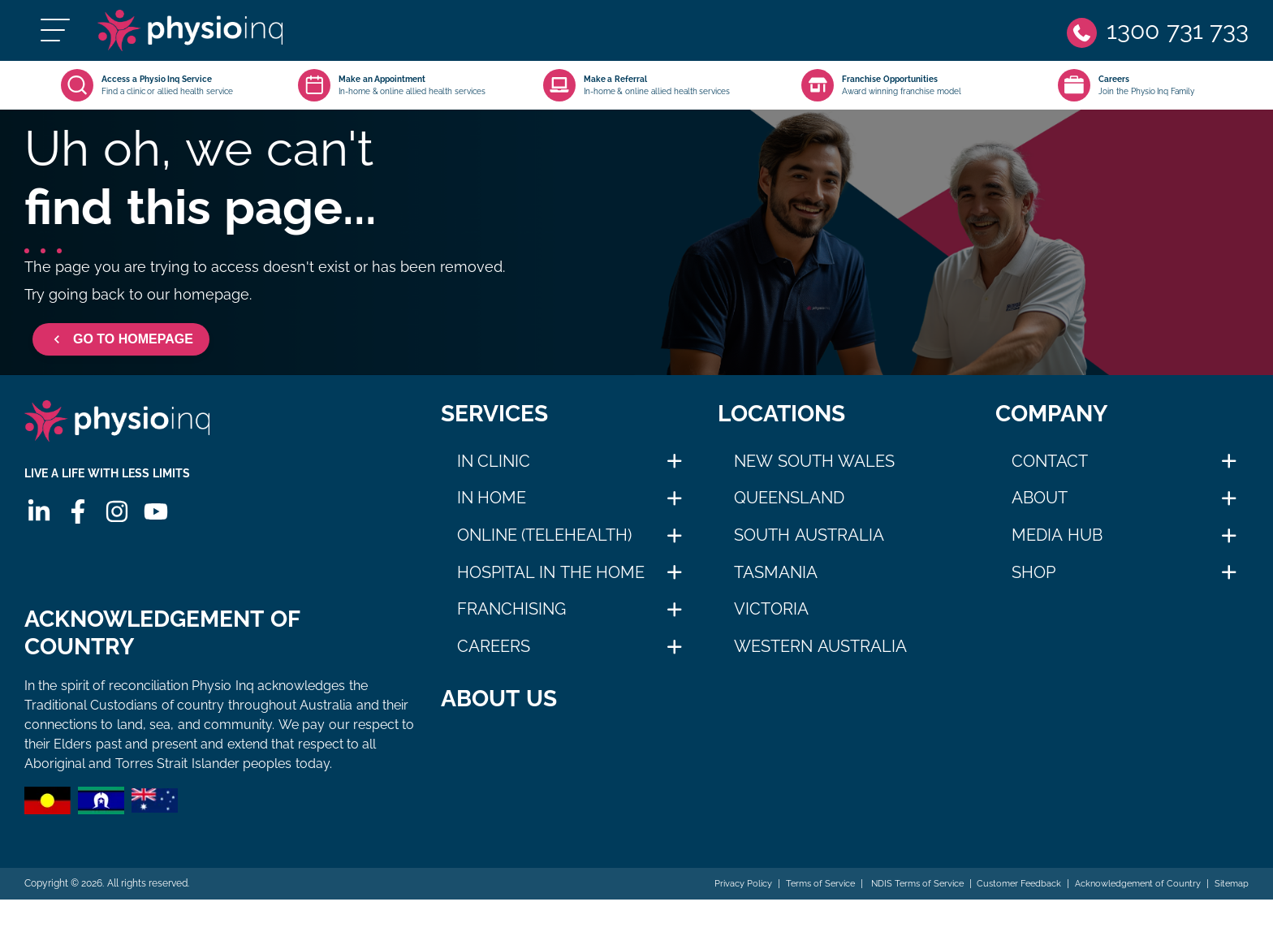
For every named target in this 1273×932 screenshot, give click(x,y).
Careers (493, 662)
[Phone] (1155, 38)
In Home (492, 514)
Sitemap (1230, 915)
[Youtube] (153, 544)
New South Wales (814, 477)
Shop (1033, 589)
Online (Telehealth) (544, 551)
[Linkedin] (36, 544)
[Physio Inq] (232, 38)
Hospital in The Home (551, 589)
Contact (1050, 477)
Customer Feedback (1002, 915)
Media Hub (1057, 551)
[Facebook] (75, 544)
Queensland (789, 514)
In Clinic (494, 477)
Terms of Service (788, 915)
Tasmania (776, 589)
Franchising (511, 625)
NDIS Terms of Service (891, 915)
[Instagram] (114, 544)
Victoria (771, 625)
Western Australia (820, 662)
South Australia (809, 551)
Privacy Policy (704, 915)
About (1040, 514)
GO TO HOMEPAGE (121, 355)
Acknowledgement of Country (1129, 915)
